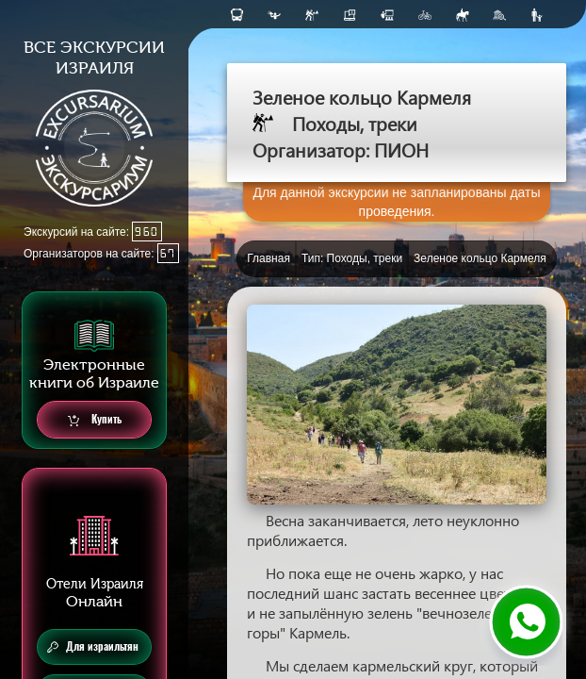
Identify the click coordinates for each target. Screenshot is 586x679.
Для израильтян (92, 646)
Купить (95, 420)
